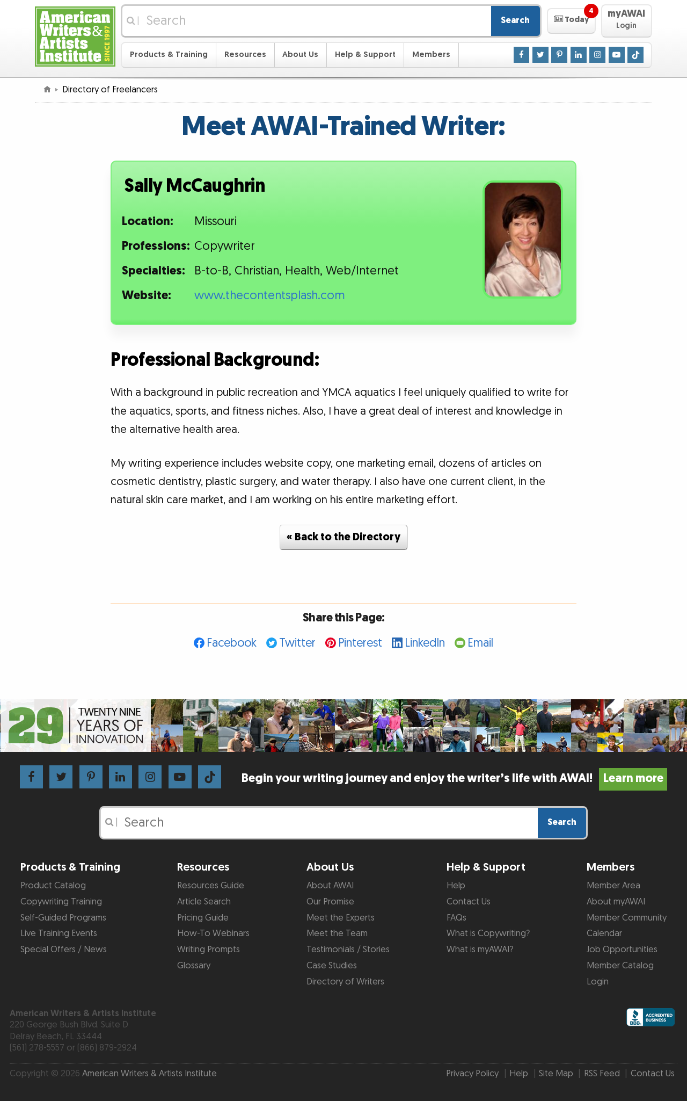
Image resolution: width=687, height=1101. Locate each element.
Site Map (556, 1074)
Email (480, 643)
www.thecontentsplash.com (269, 295)
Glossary (193, 966)
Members (431, 54)
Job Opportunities (622, 949)
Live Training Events (58, 933)
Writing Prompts (208, 949)
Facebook (232, 643)
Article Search (204, 902)
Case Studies (331, 966)
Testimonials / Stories (348, 949)
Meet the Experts (340, 918)
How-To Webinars (213, 933)
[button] (571, 21)
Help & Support (365, 54)
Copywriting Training (61, 902)
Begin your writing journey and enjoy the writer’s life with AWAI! (454, 778)
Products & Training (169, 54)
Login (598, 982)
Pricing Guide (203, 918)
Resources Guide (210, 886)
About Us (300, 54)
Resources (245, 54)
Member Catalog (620, 966)
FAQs (456, 918)
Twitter (297, 643)
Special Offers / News (63, 949)
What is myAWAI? (480, 949)
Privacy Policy (472, 1074)
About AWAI (330, 886)
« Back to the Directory (343, 537)
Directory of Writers (345, 982)
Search (515, 20)
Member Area (613, 886)
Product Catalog (53, 886)
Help (456, 886)
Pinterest (360, 643)
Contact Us (469, 902)
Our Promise (330, 902)
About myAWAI (616, 902)
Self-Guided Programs (63, 918)
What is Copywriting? (488, 933)
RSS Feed (602, 1074)
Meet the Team (337, 933)
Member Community (627, 918)
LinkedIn (425, 643)
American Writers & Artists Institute (149, 1074)
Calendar (604, 933)
